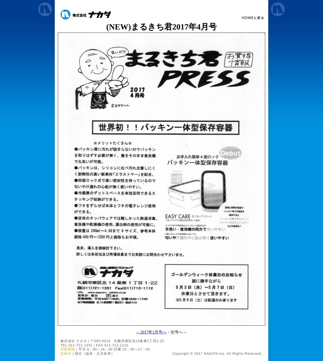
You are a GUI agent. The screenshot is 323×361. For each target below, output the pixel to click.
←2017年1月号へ (151, 332)
